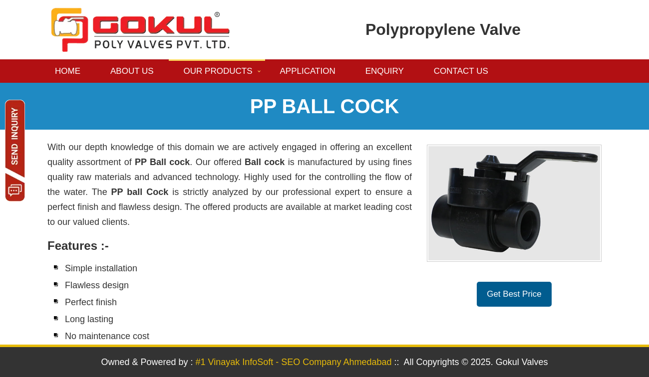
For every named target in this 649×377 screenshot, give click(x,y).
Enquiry (384, 71)
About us (132, 71)
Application (307, 71)
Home (67, 71)
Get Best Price (514, 294)
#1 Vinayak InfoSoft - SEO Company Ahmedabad (294, 362)
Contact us (461, 71)
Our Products (218, 71)
